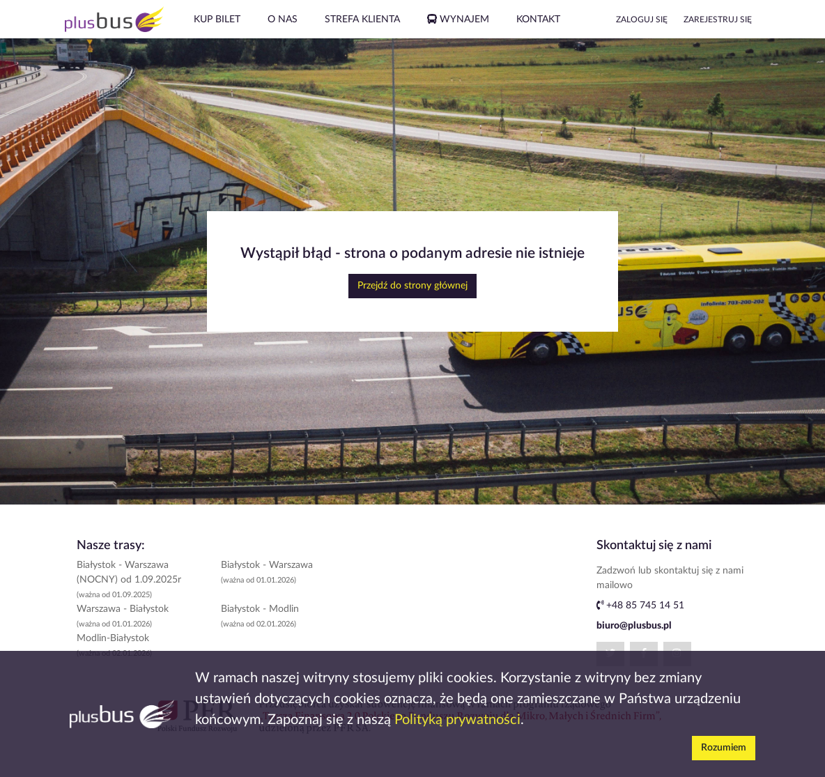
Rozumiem (723, 748)
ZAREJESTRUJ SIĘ (718, 19)
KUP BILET (217, 19)
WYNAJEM (458, 19)
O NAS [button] (283, 19)
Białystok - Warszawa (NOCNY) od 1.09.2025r (129, 579)
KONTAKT (538, 19)
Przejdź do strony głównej (412, 286)
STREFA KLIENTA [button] (362, 19)
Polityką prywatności (457, 720)
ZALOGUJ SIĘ (642, 19)
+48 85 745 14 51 (640, 605)
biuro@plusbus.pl (634, 626)
